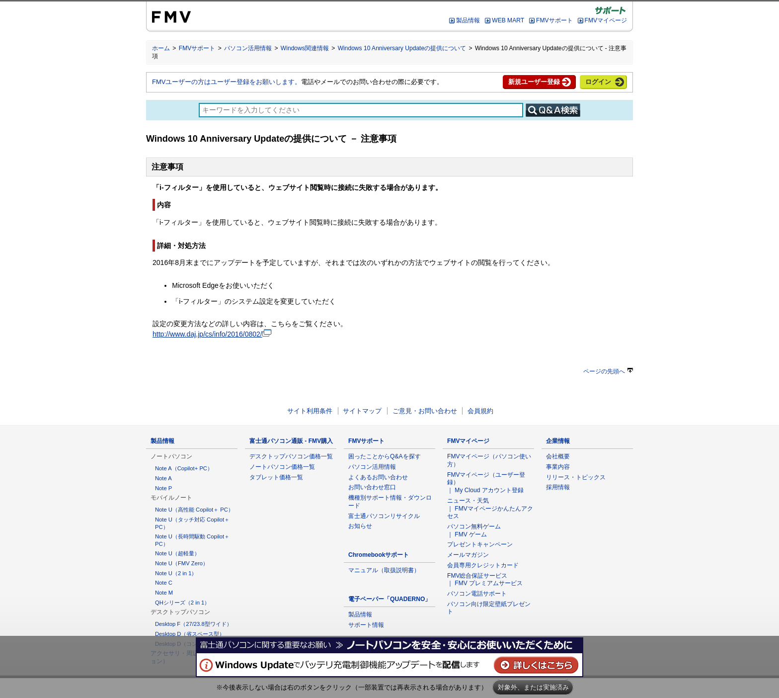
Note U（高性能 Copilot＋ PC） (194, 510)
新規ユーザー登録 (534, 82)
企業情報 (558, 440)
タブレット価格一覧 (276, 477)
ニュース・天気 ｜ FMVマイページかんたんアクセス (490, 508)
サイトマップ (362, 411)
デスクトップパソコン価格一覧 (291, 456)
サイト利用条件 (309, 411)
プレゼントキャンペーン (480, 544)
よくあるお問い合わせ (378, 477)
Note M (164, 593)
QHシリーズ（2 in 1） (182, 603)
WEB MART (508, 20)
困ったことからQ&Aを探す (384, 456)
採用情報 (558, 487)
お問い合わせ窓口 (372, 487)
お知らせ (360, 526)
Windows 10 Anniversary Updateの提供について (402, 48)
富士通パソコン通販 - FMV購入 (291, 440)
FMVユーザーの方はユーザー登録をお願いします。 (226, 82)
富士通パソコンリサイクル (384, 516)
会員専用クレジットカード (483, 565)
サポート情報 (366, 624)
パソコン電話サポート (477, 593)
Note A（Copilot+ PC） (184, 468)
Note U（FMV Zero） (181, 563)
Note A (163, 478)
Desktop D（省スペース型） (190, 634)
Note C (163, 583)
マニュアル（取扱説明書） (384, 570)
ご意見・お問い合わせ (424, 411)
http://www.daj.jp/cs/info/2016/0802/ (212, 334)
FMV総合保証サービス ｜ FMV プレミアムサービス (485, 579)
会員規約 (480, 411)
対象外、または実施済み (533, 687)
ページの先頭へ (608, 371)
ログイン (598, 82)
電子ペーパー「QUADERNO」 (389, 599)
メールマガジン (468, 554)
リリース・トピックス (576, 477)
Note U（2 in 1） (176, 573)
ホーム (161, 48)
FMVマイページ (606, 20)
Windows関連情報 (305, 48)
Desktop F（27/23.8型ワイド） (193, 624)
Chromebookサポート (378, 554)
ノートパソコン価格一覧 (282, 466)
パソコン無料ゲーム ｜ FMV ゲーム (474, 530)
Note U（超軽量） (177, 553)
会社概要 (558, 456)
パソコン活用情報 (248, 48)
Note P (163, 488)
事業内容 (558, 466)
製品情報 (468, 20)
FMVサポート (554, 20)
